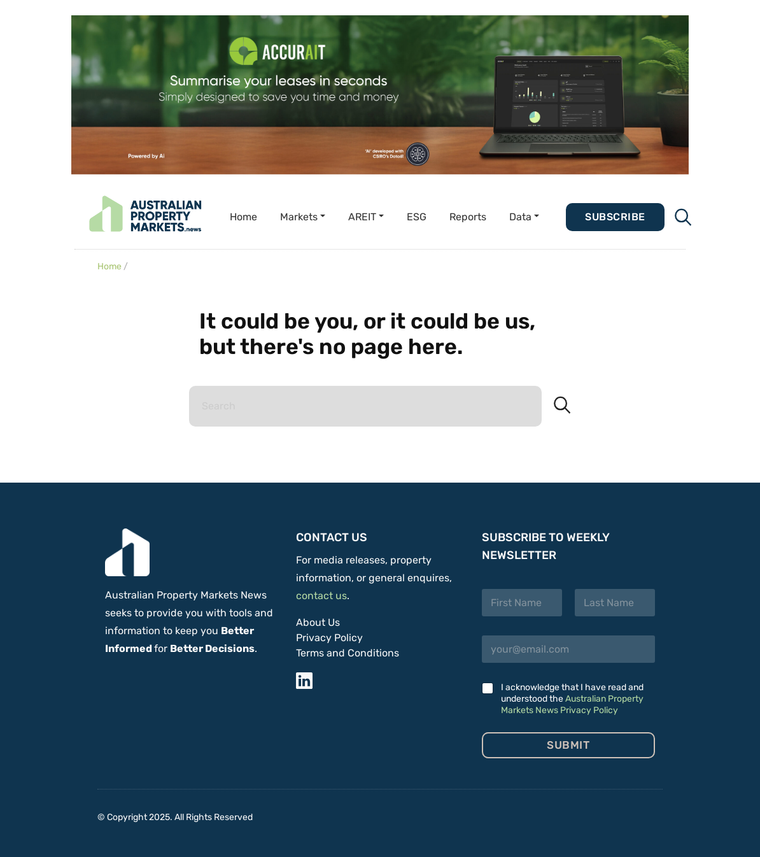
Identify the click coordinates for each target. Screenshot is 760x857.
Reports (467, 217)
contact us (321, 596)
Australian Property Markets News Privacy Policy (572, 704)
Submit (568, 745)
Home (243, 217)
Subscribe (615, 217)
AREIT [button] (362, 217)
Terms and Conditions (347, 653)
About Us (318, 622)
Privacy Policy (329, 638)
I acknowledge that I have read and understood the (572, 699)
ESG (416, 217)
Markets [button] (299, 217)
